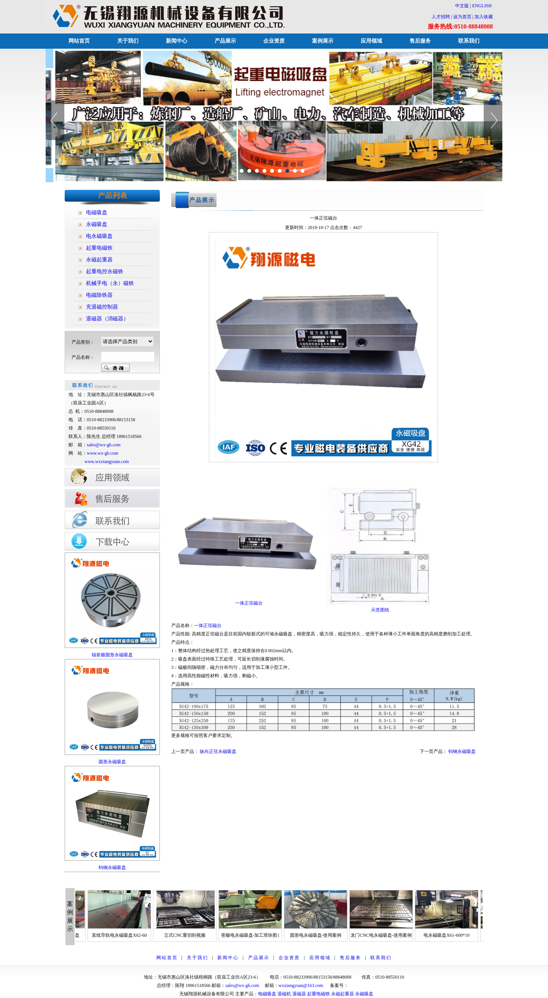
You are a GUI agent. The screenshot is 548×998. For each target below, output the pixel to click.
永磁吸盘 (364, 993)
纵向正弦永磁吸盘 (218, 751)
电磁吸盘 (267, 993)
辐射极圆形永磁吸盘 (112, 654)
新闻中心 (176, 41)
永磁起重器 (342, 993)
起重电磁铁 (318, 993)
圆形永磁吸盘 (112, 761)
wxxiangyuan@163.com (301, 985)
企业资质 (274, 41)
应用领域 (371, 41)
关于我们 (128, 41)
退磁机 (284, 993)
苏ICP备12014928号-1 (369, 985)
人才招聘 (441, 16)
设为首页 (462, 16)
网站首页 (79, 41)
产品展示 (225, 41)
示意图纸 (380, 610)
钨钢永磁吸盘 (112, 867)
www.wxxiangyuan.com (106, 461)
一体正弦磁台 (207, 625)
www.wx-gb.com (102, 453)
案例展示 (322, 41)
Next (493, 120)
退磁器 (299, 993)
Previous (55, 120)
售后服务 (420, 41)
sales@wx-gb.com (104, 444)
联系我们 (469, 41)
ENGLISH (482, 5)
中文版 (460, 5)
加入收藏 (484, 16)
